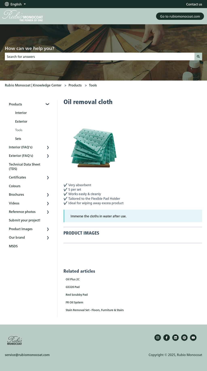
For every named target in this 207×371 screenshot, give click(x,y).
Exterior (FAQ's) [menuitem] (21, 155)
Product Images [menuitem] (21, 228)
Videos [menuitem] (14, 203)
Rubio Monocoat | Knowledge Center (33, 85)
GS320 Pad (73, 287)
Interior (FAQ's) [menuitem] (21, 147)
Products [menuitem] (15, 104)
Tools (93, 85)
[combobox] (99, 56)
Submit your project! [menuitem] (24, 220)
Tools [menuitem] (18, 130)
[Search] (198, 56)
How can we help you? (29, 48)
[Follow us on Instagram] (157, 337)
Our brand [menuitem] (17, 237)
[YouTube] (193, 337)
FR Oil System (74, 302)
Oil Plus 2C (73, 279)
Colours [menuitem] (14, 186)
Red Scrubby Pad (77, 294)
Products (75, 85)
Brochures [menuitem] (16, 194)
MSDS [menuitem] (13, 246)
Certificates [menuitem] (17, 177)
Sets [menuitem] (18, 138)
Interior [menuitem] (21, 112)
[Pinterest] (184, 337)
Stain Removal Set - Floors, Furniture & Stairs (95, 310)
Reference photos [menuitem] (22, 211)
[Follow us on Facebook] (166, 337)
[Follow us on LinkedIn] (175, 337)
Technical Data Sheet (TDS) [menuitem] (24, 166)
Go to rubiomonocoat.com (180, 16)
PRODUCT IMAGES (81, 233)
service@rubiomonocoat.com (27, 354)
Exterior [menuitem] (21, 121)
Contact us (194, 4)
